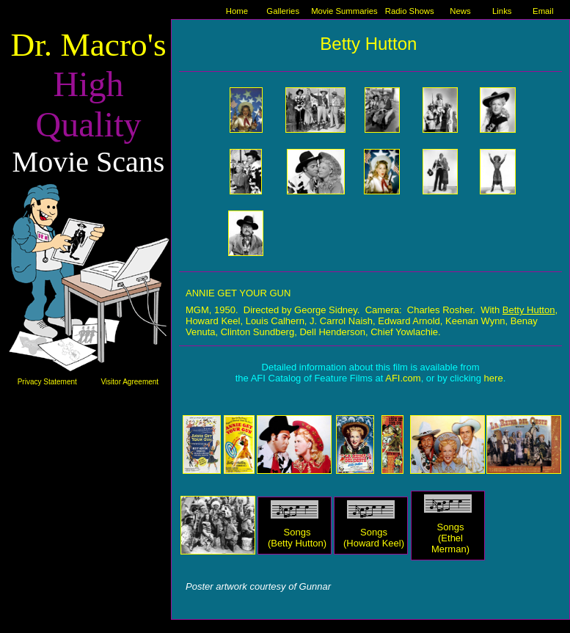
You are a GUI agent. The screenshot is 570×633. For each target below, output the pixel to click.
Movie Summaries (344, 11)
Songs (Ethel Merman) (450, 538)
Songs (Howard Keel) (373, 538)
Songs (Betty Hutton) (297, 538)
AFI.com (402, 378)
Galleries (282, 11)
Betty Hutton (529, 309)
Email (543, 11)
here (493, 378)
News (460, 11)
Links (501, 11)
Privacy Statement (47, 382)
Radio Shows (409, 11)
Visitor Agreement (129, 382)
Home (237, 11)
